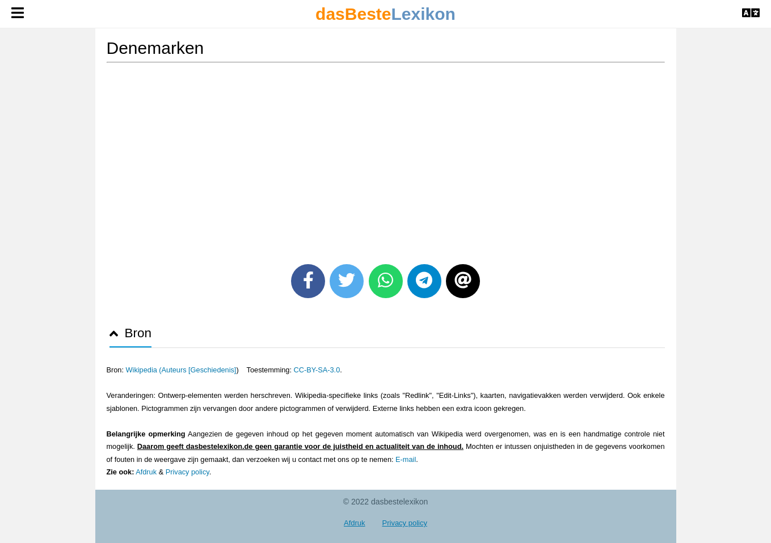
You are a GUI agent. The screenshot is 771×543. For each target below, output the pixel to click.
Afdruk (146, 472)
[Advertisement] (386, 159)
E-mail (405, 459)
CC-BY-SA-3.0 (317, 370)
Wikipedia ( (144, 370)
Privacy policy (187, 472)
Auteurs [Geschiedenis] (199, 370)
